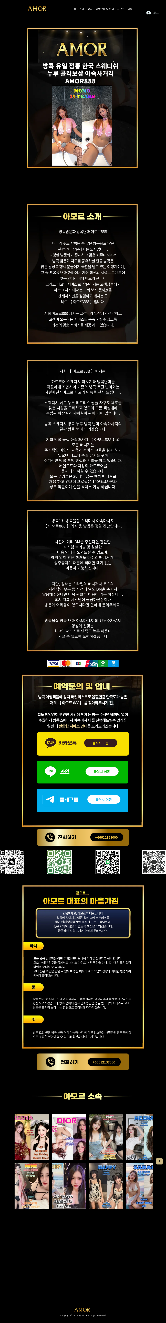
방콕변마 (83, 231)
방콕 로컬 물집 (42, 1032)
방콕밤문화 (67, 231)
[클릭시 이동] (100, 743)
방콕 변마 (39, 999)
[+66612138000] (106, 837)
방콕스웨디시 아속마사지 (72, 720)
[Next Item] (159, 1161)
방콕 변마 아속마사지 (101, 424)
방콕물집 (73, 520)
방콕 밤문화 (46, 958)
